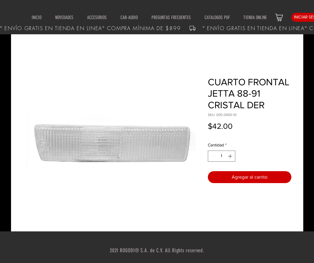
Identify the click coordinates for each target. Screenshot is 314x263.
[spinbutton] (221, 156)
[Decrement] (212, 156)
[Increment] (230, 156)
